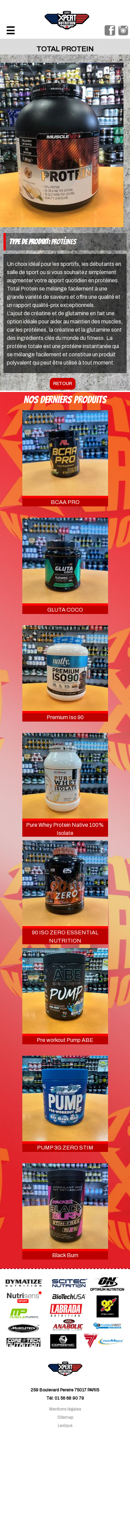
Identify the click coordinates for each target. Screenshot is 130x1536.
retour (62, 383)
